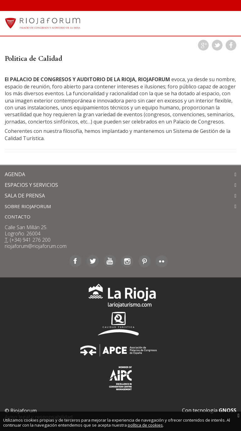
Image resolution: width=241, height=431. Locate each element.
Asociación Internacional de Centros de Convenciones (120, 377)
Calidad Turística (120, 323)
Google (203, 45)
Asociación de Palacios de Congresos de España (120, 350)
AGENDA (15, 174)
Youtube (110, 261)
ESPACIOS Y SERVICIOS (31, 184)
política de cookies (145, 425)
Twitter (217, 45)
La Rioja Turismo (120, 297)
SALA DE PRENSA (25, 195)
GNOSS (227, 410)
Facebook (231, 45)
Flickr (162, 261)
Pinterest (144, 261)
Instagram (127, 261)
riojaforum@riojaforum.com (36, 246)
